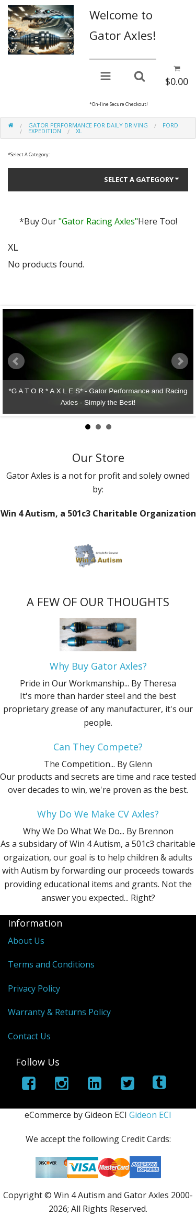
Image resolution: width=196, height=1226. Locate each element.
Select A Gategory (142, 179)
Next (179, 361)
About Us (26, 941)
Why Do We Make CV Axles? (98, 814)
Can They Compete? (98, 746)
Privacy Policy (34, 988)
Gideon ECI (150, 1115)
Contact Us (29, 1036)
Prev (16, 361)
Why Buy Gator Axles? (98, 666)
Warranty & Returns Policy (59, 1012)
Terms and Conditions (51, 964)
